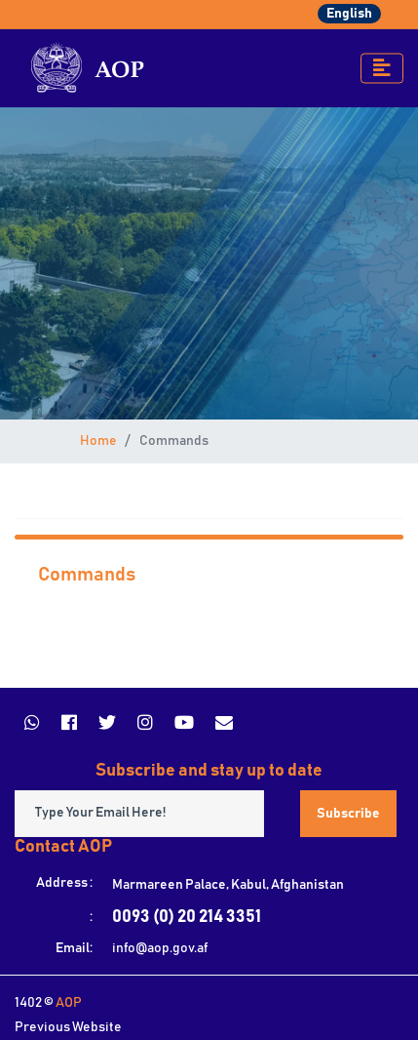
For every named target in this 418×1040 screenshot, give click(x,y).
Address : (64, 883)
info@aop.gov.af (160, 948)
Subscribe (348, 813)
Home (98, 441)
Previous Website (68, 1027)
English (349, 13)
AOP (69, 1003)
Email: (74, 948)
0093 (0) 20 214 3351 (186, 917)
